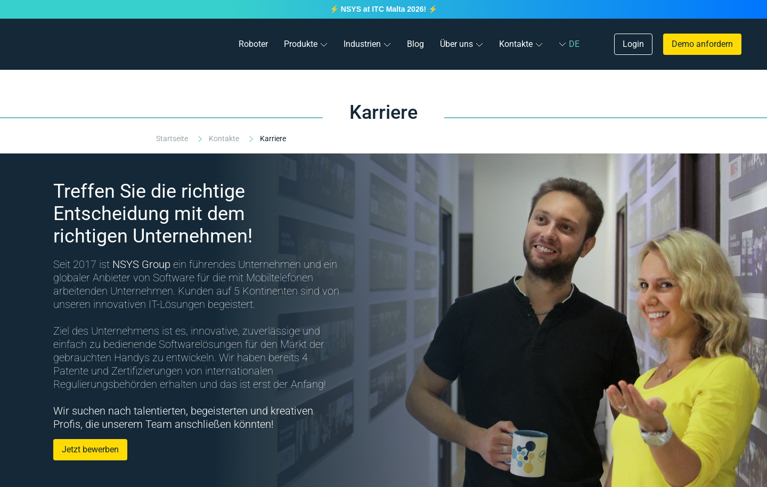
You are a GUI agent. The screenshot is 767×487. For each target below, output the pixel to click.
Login (633, 44)
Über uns (456, 44)
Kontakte (516, 44)
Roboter (253, 44)
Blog (415, 44)
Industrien (362, 44)
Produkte (300, 44)
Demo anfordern (702, 44)
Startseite (173, 138)
